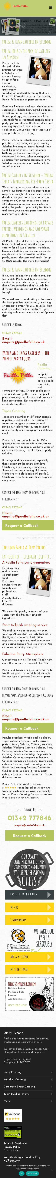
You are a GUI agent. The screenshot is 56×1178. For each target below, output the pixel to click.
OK (21, 1173)
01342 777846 (12, 333)
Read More (32, 1173)
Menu (7, 1101)
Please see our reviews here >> (21, 797)
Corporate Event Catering (19, 1086)
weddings (43, 247)
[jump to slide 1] (23, 538)
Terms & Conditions (15, 1143)
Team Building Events (17, 1094)
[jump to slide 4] (32, 538)
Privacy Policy (12, 1147)
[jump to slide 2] (26, 538)
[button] (28, 525)
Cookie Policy (12, 1150)
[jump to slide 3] (29, 538)
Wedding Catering (24, 747)
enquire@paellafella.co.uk (23, 342)
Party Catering (12, 1072)
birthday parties (23, 251)
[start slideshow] (20, 538)
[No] (52, 1170)
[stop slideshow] (36, 538)
